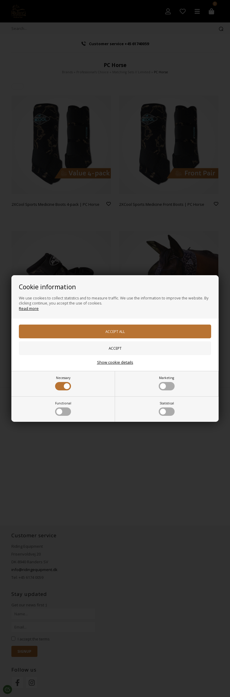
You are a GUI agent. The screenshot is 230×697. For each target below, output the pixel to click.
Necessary (63, 383)
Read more (29, 308)
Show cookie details (115, 362)
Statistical (167, 408)
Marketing (167, 383)
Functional (63, 408)
